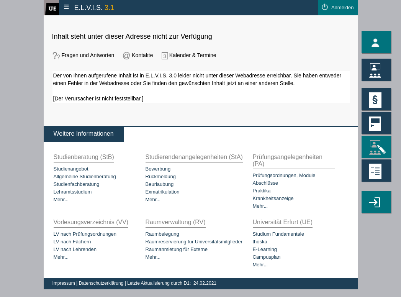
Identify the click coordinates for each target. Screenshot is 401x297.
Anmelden (342, 7)
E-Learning (265, 249)
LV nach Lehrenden (75, 249)
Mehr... (61, 199)
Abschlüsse (265, 183)
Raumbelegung (162, 234)
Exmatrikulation (163, 192)
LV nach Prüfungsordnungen (85, 234)
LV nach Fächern (72, 241)
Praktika (262, 191)
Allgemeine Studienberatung (85, 176)
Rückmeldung (161, 176)
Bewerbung (158, 169)
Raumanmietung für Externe (177, 249)
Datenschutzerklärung (102, 283)
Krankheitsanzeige (273, 198)
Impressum (64, 283)
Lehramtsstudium (73, 192)
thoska (260, 241)
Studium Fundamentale (278, 234)
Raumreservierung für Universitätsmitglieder (194, 241)
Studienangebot (71, 169)
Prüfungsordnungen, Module (284, 175)
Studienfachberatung (77, 184)
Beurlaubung (160, 184)
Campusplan (267, 257)
